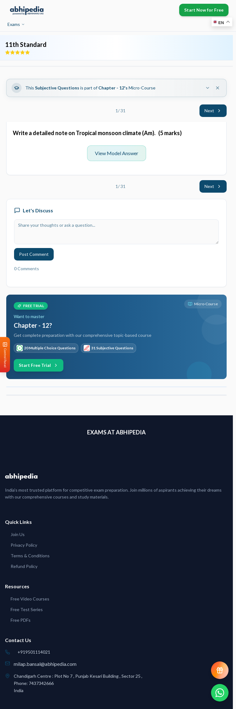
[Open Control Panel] (5, 354)
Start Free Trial (38, 365)
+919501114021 (33, 652)
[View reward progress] (220, 670)
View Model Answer (116, 153)
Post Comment (34, 254)
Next (213, 110)
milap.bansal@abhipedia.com (45, 664)
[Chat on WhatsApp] (220, 692)
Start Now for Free (204, 10)
